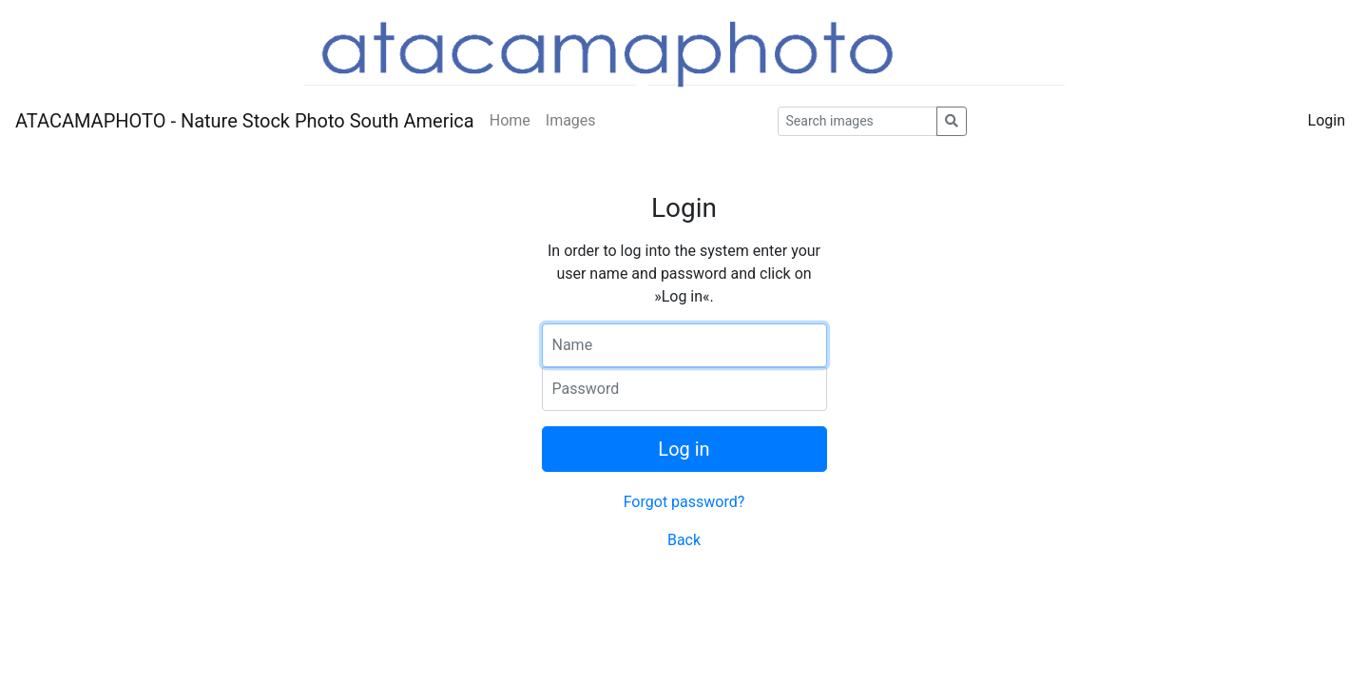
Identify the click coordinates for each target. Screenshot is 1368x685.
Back (684, 540)
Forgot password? (684, 502)
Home (510, 120)
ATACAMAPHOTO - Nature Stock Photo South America (244, 120)
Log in (683, 449)
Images (571, 120)
